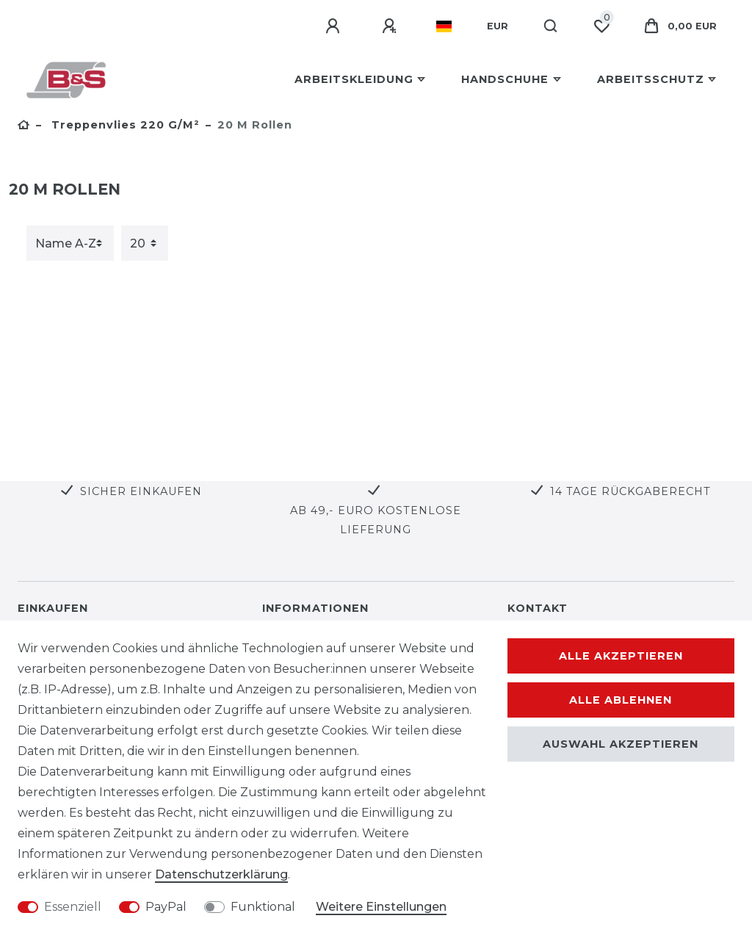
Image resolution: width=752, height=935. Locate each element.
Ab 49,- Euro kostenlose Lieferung (375, 519)
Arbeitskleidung (353, 79)
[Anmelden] (335, 26)
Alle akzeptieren (621, 656)
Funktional (263, 907)
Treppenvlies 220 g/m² (124, 124)
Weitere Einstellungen (381, 907)
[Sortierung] (70, 243)
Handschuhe (505, 79)
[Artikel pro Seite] (144, 243)
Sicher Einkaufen (141, 491)
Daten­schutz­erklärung (221, 874)
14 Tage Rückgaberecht (630, 491)
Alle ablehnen (620, 700)
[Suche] (551, 26)
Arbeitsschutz (650, 79)
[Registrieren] (391, 26)
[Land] (444, 26)
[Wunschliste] (601, 26)
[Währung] (497, 26)
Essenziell (72, 907)
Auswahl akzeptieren (620, 744)
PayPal (166, 907)
